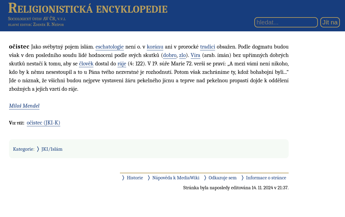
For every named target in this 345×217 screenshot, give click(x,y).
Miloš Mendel (24, 105)
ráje (122, 63)
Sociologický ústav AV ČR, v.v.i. (37, 18)
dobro (169, 55)
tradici (207, 46)
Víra (195, 55)
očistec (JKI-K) (43, 122)
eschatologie (110, 46)
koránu (155, 46)
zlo (182, 55)
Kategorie (23, 149)
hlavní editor (19, 24)
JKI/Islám (52, 149)
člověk (86, 63)
